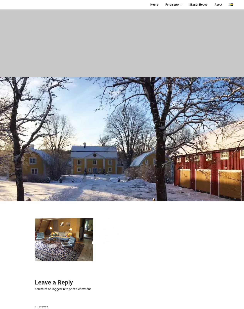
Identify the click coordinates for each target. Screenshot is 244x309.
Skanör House (198, 4)
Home (154, 4)
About (218, 4)
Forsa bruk (174, 4)
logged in (58, 289)
